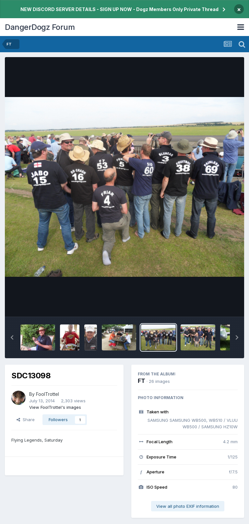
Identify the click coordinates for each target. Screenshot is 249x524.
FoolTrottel (47, 394)
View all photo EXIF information (187, 506)
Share (26, 419)
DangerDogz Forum (40, 27)
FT (141, 380)
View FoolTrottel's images (55, 407)
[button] (12, 337)
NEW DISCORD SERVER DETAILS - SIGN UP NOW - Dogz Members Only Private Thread (119, 9)
